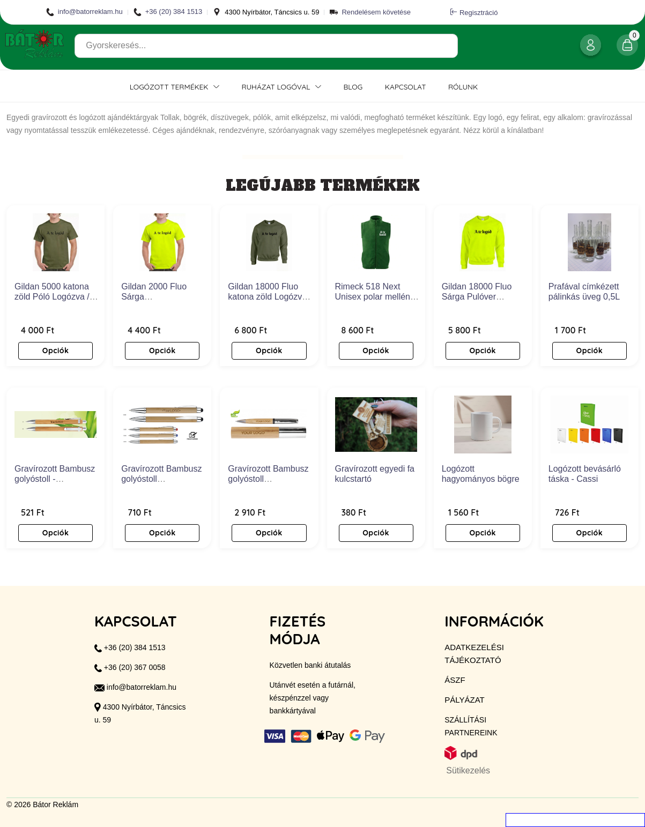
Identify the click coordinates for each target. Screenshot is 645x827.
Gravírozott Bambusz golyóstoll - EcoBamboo (54, 479)
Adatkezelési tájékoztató (474, 654)
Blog (352, 86)
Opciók (55, 350)
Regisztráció (474, 12)
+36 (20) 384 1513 (168, 12)
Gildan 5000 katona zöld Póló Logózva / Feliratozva (52, 296)
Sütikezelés (468, 770)
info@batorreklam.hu (84, 12)
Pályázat (464, 699)
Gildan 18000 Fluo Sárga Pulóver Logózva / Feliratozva (482, 296)
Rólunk (463, 86)
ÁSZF (454, 679)
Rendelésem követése (376, 12)
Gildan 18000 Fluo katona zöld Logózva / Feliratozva (270, 296)
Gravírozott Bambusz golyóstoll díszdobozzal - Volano (270, 479)
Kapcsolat (405, 86)
